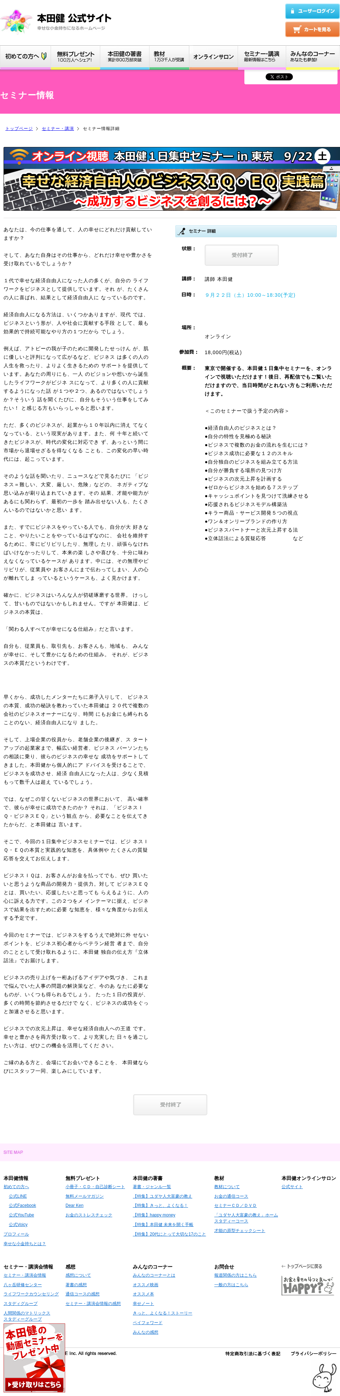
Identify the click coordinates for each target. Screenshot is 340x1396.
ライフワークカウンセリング (31, 1294)
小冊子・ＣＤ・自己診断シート (95, 1186)
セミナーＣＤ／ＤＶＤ (235, 1205)
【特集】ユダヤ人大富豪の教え (162, 1196)
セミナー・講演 (58, 128)
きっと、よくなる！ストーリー (162, 1313)
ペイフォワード (148, 1322)
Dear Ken (75, 1205)
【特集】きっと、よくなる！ (160, 1205)
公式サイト (292, 1186)
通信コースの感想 (83, 1294)
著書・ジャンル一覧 (152, 1186)
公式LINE (18, 1196)
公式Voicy (18, 1224)
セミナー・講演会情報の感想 (93, 1303)
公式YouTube (21, 1215)
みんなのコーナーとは (154, 1275)
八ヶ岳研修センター (23, 1284)
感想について (78, 1275)
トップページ (19, 128)
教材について (227, 1186)
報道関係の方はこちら (235, 1275)
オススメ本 (143, 1294)
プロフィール (16, 1234)
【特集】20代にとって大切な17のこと (169, 1234)
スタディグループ (21, 1303)
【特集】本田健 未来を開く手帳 (163, 1224)
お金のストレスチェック (89, 1215)
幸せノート (143, 1303)
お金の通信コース (231, 1196)
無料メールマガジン (85, 1196)
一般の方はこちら (231, 1284)
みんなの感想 (145, 1332)
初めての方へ (16, 1186)
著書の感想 (76, 1284)
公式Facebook (22, 1205)
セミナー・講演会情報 (25, 1275)
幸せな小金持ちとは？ (25, 1243)
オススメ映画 (145, 1284)
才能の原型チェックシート (239, 1230)
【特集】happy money (154, 1215)
